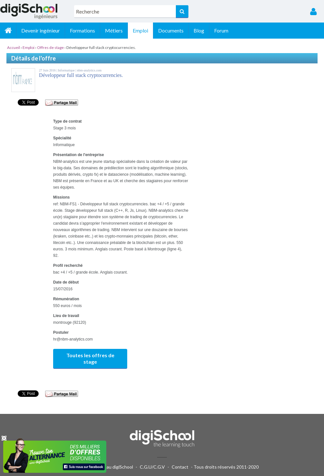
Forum (221, 30)
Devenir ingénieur (40, 30)
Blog (199, 30)
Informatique (67, 70)
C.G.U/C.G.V (152, 467)
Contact (180, 467)
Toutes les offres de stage (90, 358)
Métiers (114, 30)
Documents (171, 30)
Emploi (140, 30)
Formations (82, 30)
